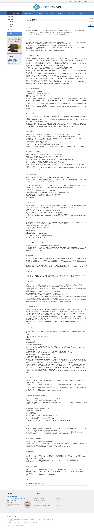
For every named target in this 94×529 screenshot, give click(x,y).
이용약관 (23, 516)
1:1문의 (10, 34)
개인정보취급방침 (16, 516)
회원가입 (71, 1)
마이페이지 (85, 1)
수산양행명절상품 (37, 503)
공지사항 (82, 13)
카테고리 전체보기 (14, 13)
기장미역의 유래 (37, 496)
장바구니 (76, 1)
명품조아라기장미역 (60, 13)
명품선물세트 (28, 13)
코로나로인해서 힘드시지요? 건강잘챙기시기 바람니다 (43, 498)
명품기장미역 (38, 13)
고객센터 (71, 13)
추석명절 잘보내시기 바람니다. (40, 500)
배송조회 (80, 1)
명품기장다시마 (49, 13)
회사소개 (9, 516)
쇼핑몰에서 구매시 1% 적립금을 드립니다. (42, 505)
